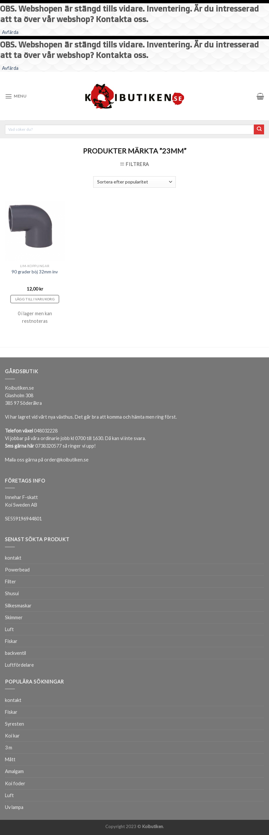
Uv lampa (14, 807)
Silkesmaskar (18, 605)
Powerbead (17, 569)
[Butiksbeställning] (134, 182)
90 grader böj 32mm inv (35, 271)
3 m (8, 747)
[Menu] (15, 96)
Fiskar (11, 641)
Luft (9, 629)
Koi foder (15, 783)
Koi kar (12, 735)
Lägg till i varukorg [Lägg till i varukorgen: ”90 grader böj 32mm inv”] (35, 299)
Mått (10, 759)
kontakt (13, 558)
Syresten (14, 724)
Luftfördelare (19, 665)
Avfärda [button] (10, 32)
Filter (10, 581)
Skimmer (14, 617)
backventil (15, 653)
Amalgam (14, 771)
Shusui (12, 593)
